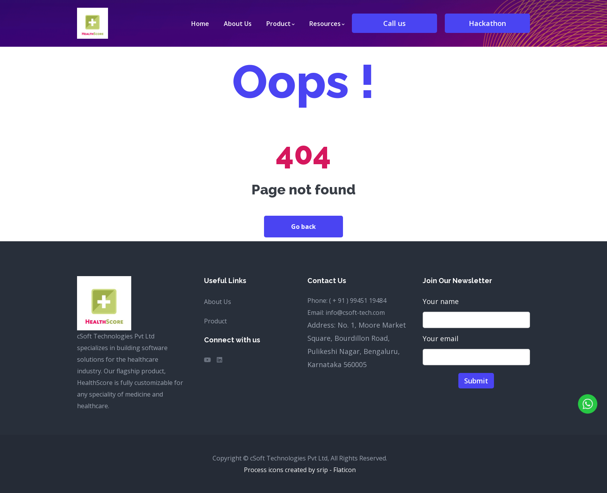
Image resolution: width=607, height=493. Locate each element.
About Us (217, 301)
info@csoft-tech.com (355, 312)
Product (215, 321)
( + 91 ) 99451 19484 (357, 300)
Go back (303, 226)
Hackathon (487, 23)
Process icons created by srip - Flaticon (300, 470)
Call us (394, 23)
